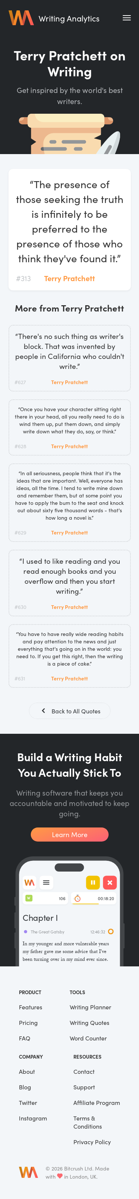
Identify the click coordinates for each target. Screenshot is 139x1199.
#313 (23, 278)
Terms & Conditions (87, 1122)
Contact (84, 1071)
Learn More (69, 834)
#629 (20, 532)
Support (84, 1087)
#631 (19, 678)
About (27, 1071)
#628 (20, 446)
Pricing (28, 1022)
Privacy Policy (92, 1142)
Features (30, 1007)
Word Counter (88, 1038)
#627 (20, 382)
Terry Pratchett (69, 278)
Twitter (28, 1102)
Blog (25, 1087)
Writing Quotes (89, 1022)
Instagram (33, 1118)
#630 (20, 606)
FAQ (24, 1038)
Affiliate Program (96, 1102)
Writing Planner (90, 1007)
